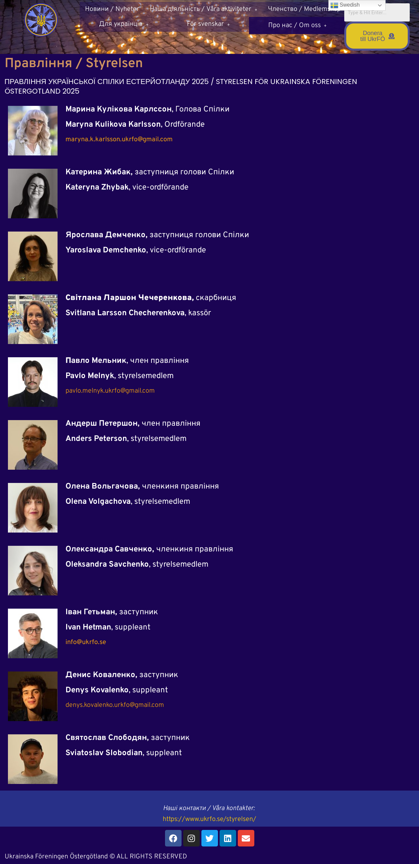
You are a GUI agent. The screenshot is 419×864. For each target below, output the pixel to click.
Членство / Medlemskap (304, 9)
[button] (204, 9)
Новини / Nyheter (112, 9)
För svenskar (208, 24)
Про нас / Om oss (297, 24)
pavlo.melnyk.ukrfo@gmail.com (110, 391)
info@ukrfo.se (85, 642)
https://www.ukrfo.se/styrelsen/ (209, 819)
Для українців (123, 24)
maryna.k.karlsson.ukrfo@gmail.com (119, 139)
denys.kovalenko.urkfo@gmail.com (114, 705)
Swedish (345, 5)
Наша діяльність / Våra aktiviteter (203, 9)
